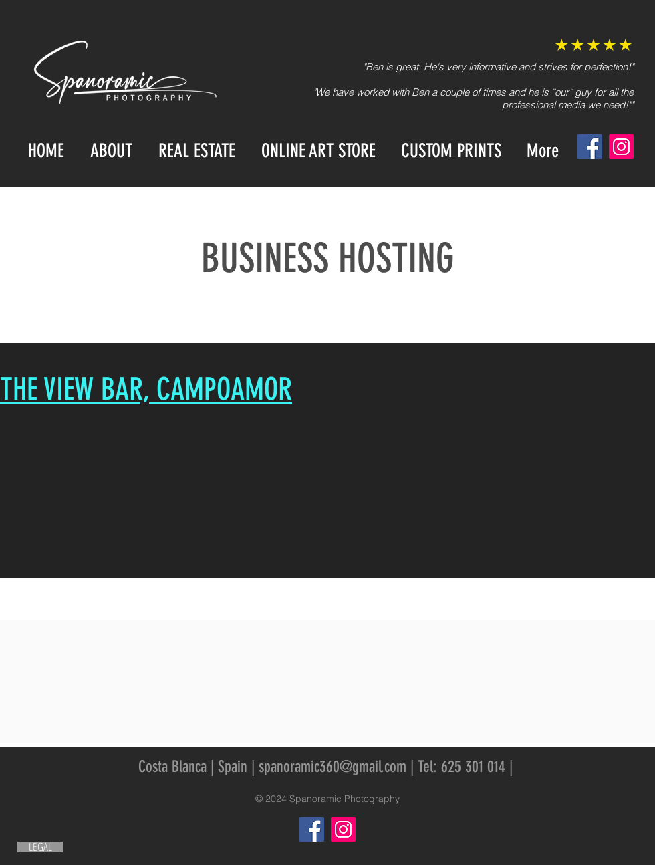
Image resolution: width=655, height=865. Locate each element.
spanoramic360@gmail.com (332, 766)
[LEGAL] (40, 847)
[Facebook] (589, 146)
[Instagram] (621, 146)
